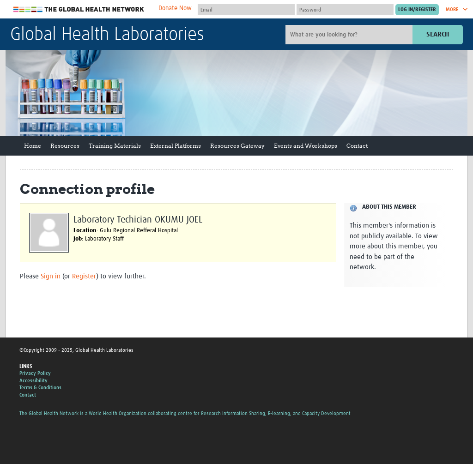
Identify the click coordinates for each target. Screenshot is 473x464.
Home (32, 145)
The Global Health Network (79, 9)
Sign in (51, 276)
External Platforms (175, 145)
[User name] (246, 9)
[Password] (345, 9)
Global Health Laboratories (107, 35)
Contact (357, 145)
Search (437, 34)
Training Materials (115, 145)
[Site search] (350, 34)
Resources (64, 145)
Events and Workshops (305, 145)
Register (84, 276)
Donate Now (175, 8)
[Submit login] (417, 9)
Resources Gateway (237, 145)
